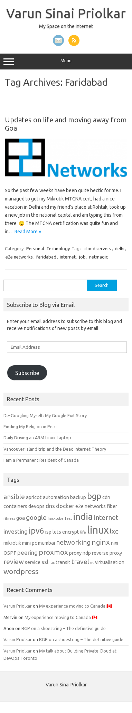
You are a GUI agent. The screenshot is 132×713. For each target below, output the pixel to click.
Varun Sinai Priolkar (66, 13)
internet (68, 256)
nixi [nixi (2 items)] (114, 543)
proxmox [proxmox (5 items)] (53, 552)
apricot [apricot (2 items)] (34, 497)
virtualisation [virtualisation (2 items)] (109, 562)
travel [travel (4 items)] (80, 561)
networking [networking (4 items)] (73, 542)
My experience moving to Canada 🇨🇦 (75, 605)
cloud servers (97, 248)
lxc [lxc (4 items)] (114, 531)
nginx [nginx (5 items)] (101, 542)
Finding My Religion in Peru (30, 426)
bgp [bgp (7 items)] (94, 495)
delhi (119, 248)
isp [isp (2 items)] (48, 532)
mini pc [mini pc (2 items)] (29, 543)
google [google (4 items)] (36, 517)
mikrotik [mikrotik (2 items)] (12, 543)
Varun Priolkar (17, 605)
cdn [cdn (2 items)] (106, 497)
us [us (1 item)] (92, 563)
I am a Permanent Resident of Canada (41, 460)
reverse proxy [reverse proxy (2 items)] (107, 553)
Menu (66, 61)
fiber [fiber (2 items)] (112, 506)
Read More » (28, 231)
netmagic (98, 256)
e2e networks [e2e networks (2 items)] (90, 506)
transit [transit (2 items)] (63, 562)
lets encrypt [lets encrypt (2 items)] (66, 532)
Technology (58, 248)
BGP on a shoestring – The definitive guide (63, 628)
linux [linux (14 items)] (98, 530)
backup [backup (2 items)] (78, 497)
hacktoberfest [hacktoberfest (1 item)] (60, 518)
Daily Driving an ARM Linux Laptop (37, 437)
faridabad (46, 256)
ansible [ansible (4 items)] (14, 496)
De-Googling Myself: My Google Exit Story (45, 415)
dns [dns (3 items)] (50, 506)
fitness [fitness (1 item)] (9, 518)
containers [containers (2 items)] (15, 506)
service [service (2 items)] (32, 562)
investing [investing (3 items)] (15, 531)
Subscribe (27, 373)
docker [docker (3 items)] (65, 506)
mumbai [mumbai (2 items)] (46, 543)
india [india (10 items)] (83, 516)
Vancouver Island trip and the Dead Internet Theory (54, 449)
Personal (35, 248)
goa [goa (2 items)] (20, 518)
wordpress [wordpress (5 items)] (21, 571)
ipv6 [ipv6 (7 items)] (36, 530)
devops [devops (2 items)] (36, 506)
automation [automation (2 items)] (56, 497)
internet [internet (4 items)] (106, 517)
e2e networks (19, 256)
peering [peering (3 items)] (27, 552)
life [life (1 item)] (83, 532)
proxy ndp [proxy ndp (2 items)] (80, 553)
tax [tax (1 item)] (52, 563)
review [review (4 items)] (13, 561)
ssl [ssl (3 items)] (44, 562)
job (82, 256)
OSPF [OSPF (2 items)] (9, 553)
